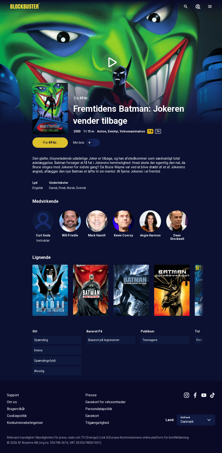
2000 (76, 131)
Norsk (71, 188)
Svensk (81, 188)
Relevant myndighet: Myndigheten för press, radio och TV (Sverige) (52, 437)
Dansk (53, 188)
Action (101, 131)
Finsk (62, 188)
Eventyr (113, 131)
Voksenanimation (132, 131)
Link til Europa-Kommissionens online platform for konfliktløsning (144, 437)
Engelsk (37, 188)
